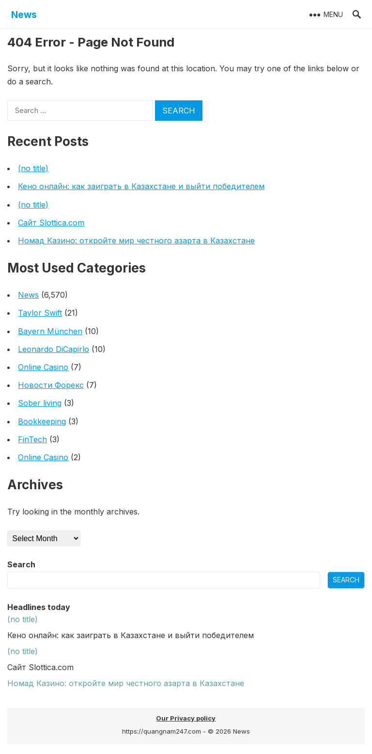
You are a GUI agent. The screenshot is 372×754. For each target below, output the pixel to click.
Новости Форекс (51, 385)
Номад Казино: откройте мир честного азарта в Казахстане (136, 240)
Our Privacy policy (186, 718)
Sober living (40, 403)
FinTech (32, 439)
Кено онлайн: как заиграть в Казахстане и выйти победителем (141, 186)
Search (21, 564)
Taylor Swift (40, 313)
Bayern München (50, 331)
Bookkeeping (42, 421)
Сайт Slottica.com (51, 222)
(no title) (33, 168)
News (24, 14)
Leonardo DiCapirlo (53, 349)
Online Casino (43, 367)
